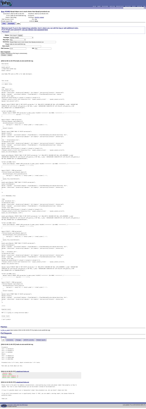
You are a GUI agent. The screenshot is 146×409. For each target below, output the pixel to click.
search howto (128, 6)
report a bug (112, 6)
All (3, 340)
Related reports (41, 340)
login (144, 6)
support (99, 6)
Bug (2, 11)
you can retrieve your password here (35, 30)
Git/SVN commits (29, 340)
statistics (134, 6)
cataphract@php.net (22, 371)
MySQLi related (39, 17)
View (3, 23)
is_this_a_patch (5, 330)
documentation (105, 6)
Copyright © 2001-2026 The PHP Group (17, 406)
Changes (18, 340)
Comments (10, 340)
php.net (94, 6)
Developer (11, 23)
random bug (139, 6)
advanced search (120, 6)
